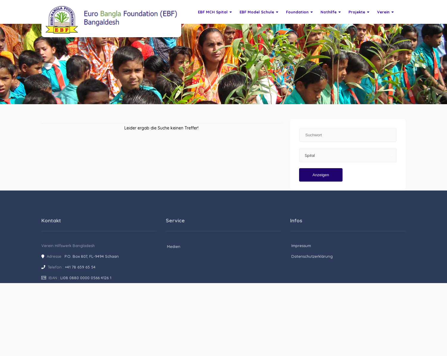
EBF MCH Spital (215, 12)
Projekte (358, 12)
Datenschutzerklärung (312, 256)
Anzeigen (320, 175)
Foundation (299, 12)
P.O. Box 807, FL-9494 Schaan (92, 256)
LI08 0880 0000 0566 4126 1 (85, 277)
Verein (385, 12)
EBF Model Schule (259, 12)
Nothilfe (331, 12)
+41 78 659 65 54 (80, 267)
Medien (173, 246)
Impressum (301, 245)
